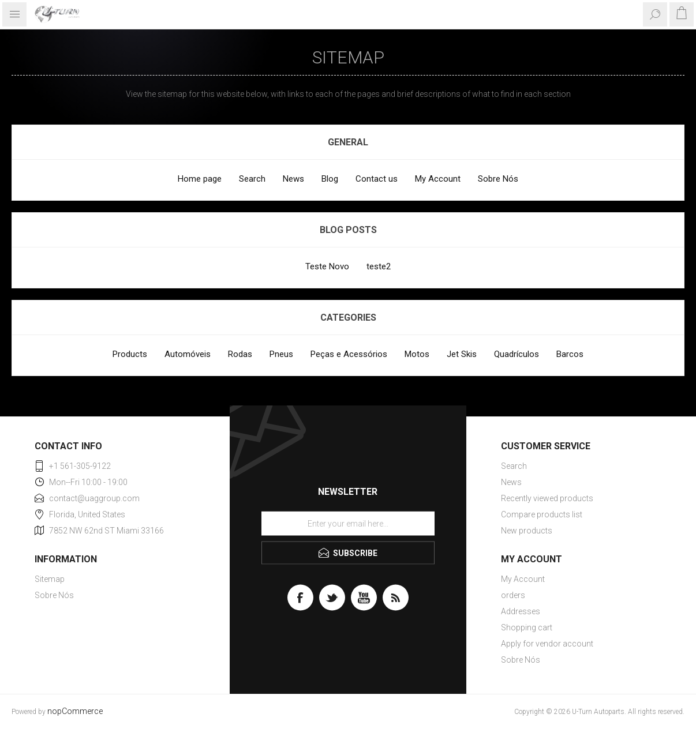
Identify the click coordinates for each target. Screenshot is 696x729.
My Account (438, 179)
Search (252, 179)
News (293, 179)
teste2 (378, 266)
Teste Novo (327, 266)
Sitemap (50, 579)
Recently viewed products (547, 498)
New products (526, 530)
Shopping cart (526, 627)
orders (513, 595)
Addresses (520, 611)
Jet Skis (462, 354)
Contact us (377, 179)
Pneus (281, 354)
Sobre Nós (498, 179)
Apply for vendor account (547, 643)
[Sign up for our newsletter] (348, 524)
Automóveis (187, 354)
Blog (329, 179)
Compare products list (541, 514)
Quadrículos (516, 354)
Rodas (240, 354)
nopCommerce (75, 711)
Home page (200, 179)
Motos (417, 354)
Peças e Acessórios (348, 354)
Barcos (569, 354)
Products (130, 354)
